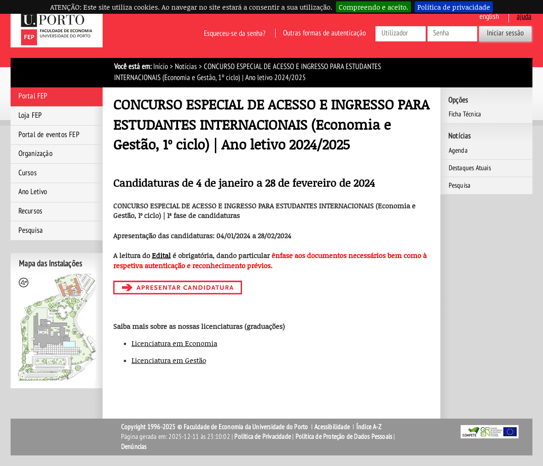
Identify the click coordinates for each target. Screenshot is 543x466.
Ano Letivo (32, 191)
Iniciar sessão (505, 33)
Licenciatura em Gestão (169, 360)
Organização (35, 153)
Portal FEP (33, 96)
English (489, 16)
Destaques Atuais (470, 168)
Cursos (27, 173)
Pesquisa (30, 230)
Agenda (458, 150)
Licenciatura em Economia (174, 343)
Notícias (186, 66)
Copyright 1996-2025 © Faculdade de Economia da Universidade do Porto (214, 427)
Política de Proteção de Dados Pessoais (344, 436)
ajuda (524, 16)
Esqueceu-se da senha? (235, 33)
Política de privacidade (453, 7)
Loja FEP (30, 115)
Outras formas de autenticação (324, 33)
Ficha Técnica (465, 114)
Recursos (30, 211)
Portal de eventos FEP (49, 134)
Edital (161, 255)
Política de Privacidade (262, 436)
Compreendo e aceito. (373, 7)
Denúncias (134, 447)
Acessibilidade (332, 427)
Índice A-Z (368, 427)
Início (160, 66)
